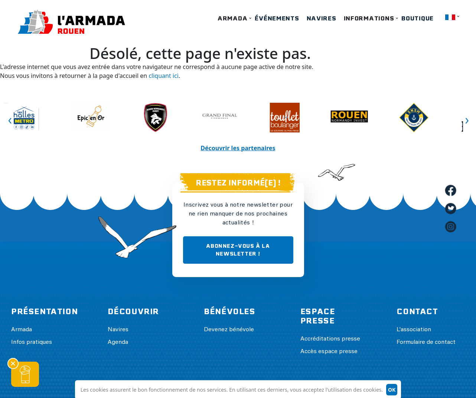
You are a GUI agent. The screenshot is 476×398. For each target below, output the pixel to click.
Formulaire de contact (426, 342)
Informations (369, 18)
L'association (414, 330)
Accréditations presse (330, 339)
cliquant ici (163, 76)
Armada (232, 18)
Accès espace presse (329, 352)
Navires (321, 18)
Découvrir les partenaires (237, 148)
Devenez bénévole (229, 330)
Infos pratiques (31, 342)
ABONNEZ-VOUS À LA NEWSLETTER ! (238, 249)
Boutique (417, 18)
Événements (277, 18)
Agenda (118, 342)
